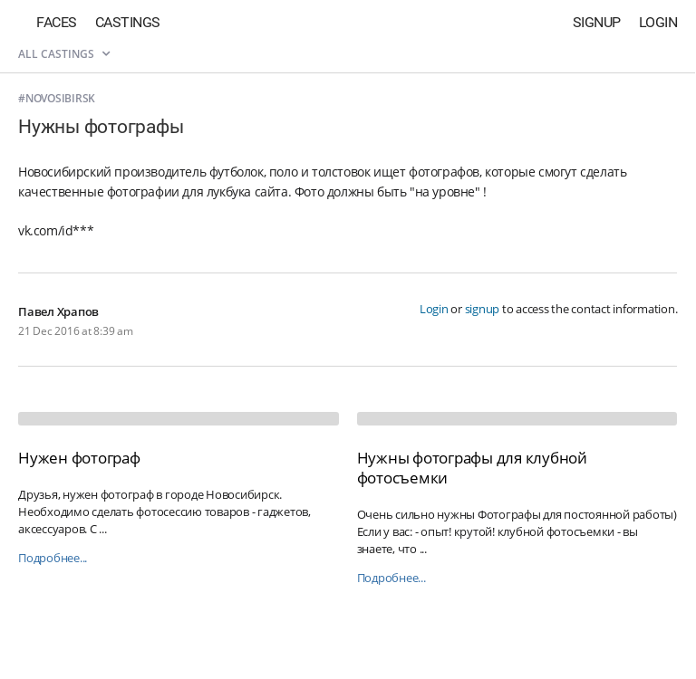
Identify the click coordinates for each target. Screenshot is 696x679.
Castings (127, 22)
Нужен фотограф (79, 457)
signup (482, 309)
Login (658, 22)
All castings (64, 54)
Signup (597, 22)
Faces (56, 22)
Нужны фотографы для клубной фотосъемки (472, 467)
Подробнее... (52, 558)
